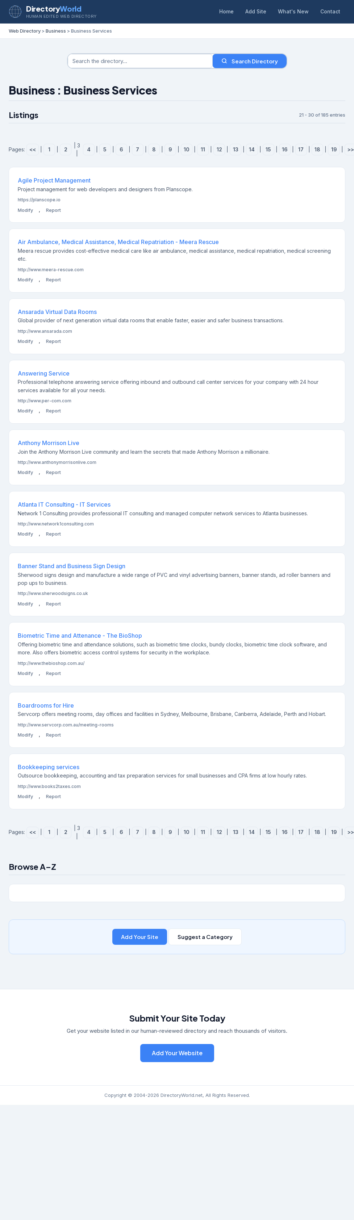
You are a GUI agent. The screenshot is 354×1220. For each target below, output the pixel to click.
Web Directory (25, 31)
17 (301, 149)
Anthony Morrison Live (48, 443)
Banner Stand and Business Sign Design (71, 566)
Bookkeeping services (48, 767)
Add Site (255, 11)
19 (334, 149)
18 (317, 149)
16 (285, 149)
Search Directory (249, 61)
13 (235, 149)
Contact (330, 11)
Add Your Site (139, 936)
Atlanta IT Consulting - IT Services (64, 504)
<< (32, 149)
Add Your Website (177, 1053)
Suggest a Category (205, 936)
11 (203, 149)
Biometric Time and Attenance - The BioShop (80, 635)
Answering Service (44, 373)
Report (53, 210)
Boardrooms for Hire (46, 705)
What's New (293, 11)
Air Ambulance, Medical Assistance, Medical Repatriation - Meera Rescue (118, 242)
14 (252, 149)
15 (268, 149)
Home (226, 11)
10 (187, 149)
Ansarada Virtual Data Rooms (57, 311)
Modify (25, 210)
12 (219, 149)
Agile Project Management (54, 180)
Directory (53, 8)
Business (56, 31)
